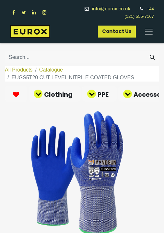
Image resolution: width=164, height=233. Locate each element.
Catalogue (51, 69)
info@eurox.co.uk (114, 8)
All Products (18, 69)
